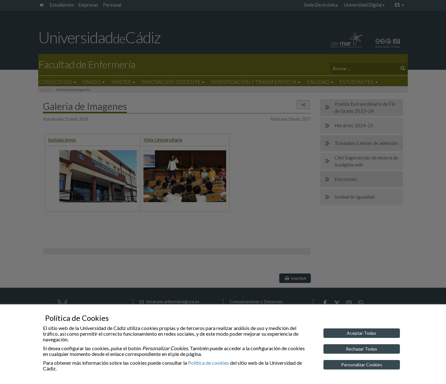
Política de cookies (208, 363)
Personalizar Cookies (361, 364)
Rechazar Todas (361, 348)
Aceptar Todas (361, 333)
